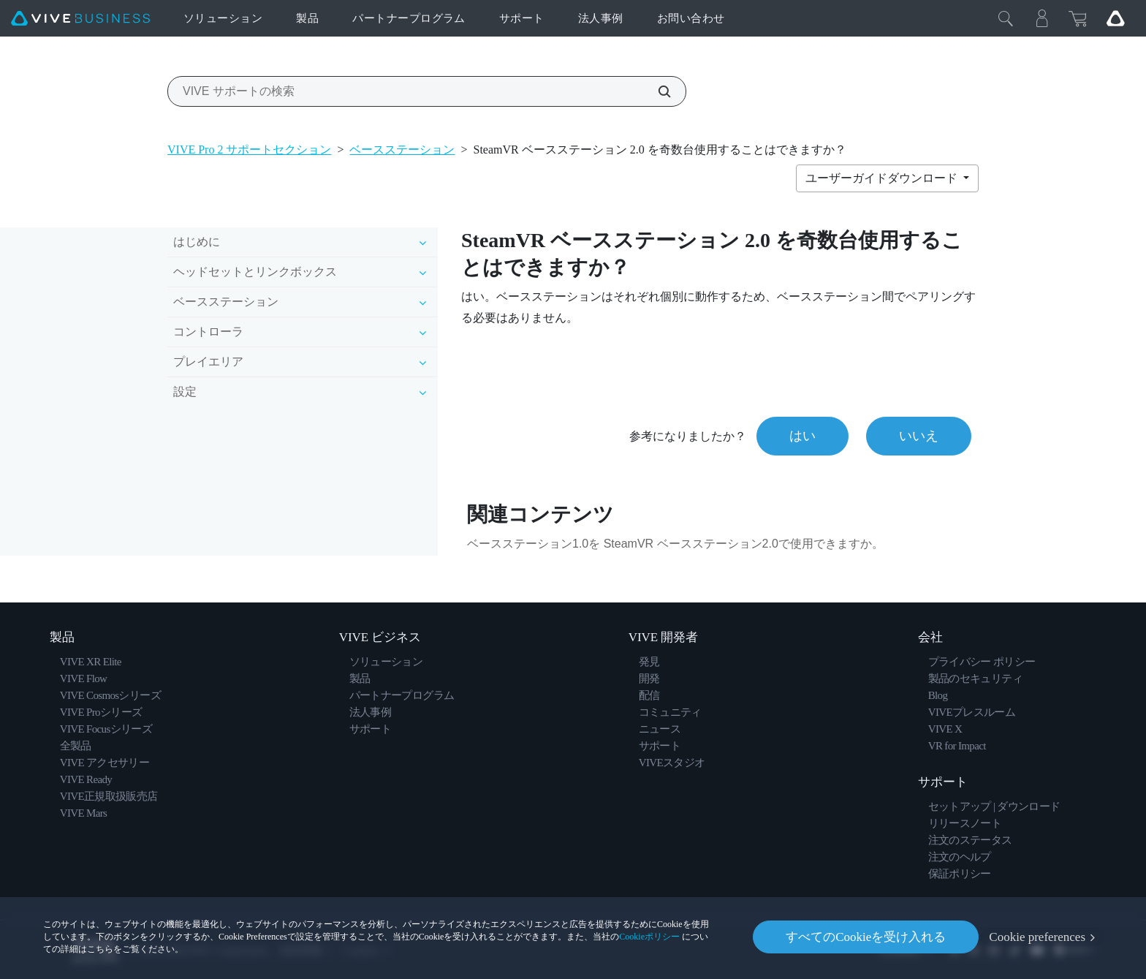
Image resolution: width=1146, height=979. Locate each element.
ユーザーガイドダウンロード (882, 178)
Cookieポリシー (649, 936)
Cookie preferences (1037, 937)
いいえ (918, 435)
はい (802, 435)
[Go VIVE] (1115, 18)
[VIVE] (80, 18)
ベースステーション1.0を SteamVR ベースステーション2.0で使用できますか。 (675, 543)
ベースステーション (402, 149)
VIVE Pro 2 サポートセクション (249, 149)
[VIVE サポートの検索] (656, 91)
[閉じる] (1005, 18)
